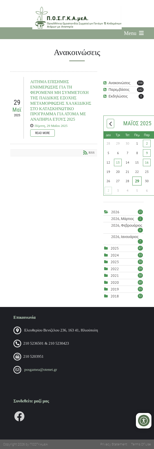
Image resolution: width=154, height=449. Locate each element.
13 (118, 162)
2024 (115, 255)
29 (137, 180)
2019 (115, 289)
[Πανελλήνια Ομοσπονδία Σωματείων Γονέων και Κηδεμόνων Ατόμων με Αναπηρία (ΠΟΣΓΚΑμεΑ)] (76, 17)
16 (147, 162)
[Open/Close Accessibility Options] (144, 420)
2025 (115, 248)
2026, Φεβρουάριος (127, 225)
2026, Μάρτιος (127, 218)
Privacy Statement (113, 444)
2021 (115, 275)
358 (140, 83)
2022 (115, 269)
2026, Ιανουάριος (127, 236)
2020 (115, 282)
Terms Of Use (141, 444)
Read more (42, 133)
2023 (115, 262)
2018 (115, 296)
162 (140, 89)
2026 (115, 212)
